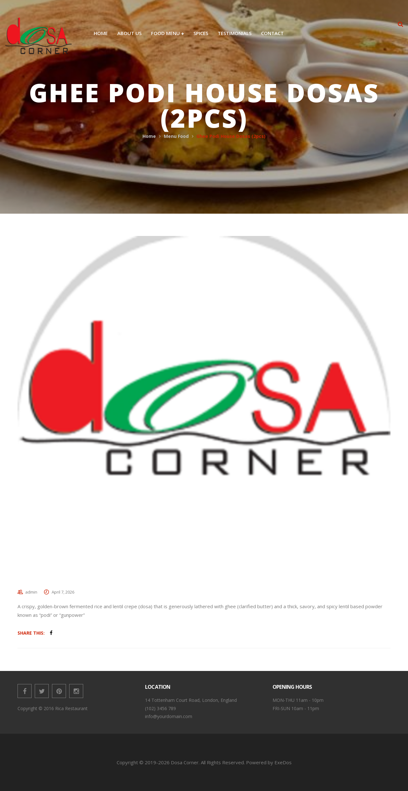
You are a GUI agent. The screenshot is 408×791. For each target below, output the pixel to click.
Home (149, 136)
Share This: (31, 633)
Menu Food (176, 136)
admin (31, 592)
